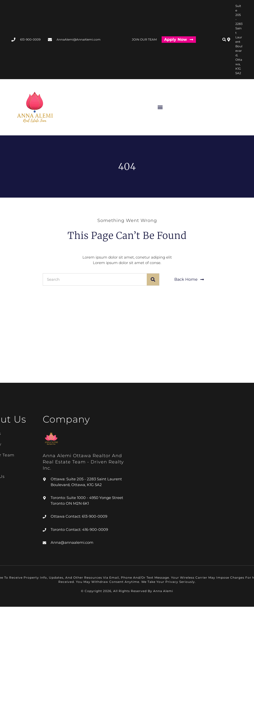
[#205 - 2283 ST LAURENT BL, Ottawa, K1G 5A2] (63, 345)
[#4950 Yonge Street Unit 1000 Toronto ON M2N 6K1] (190, 345)
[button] (224, 39)
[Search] (153, 279)
